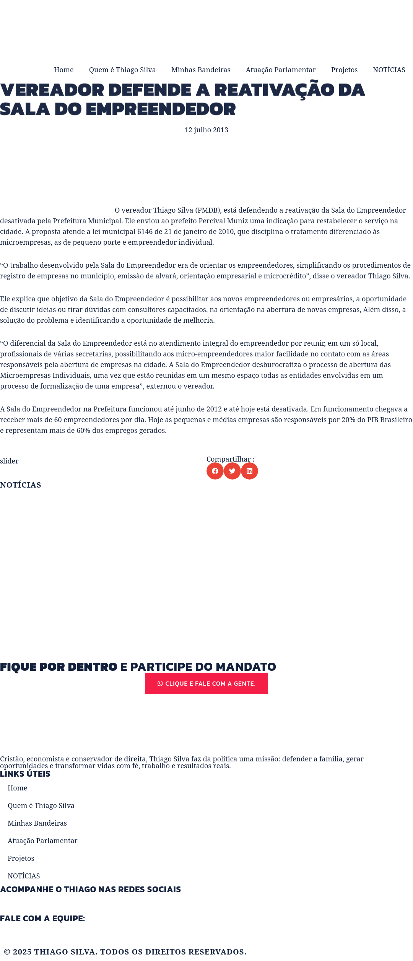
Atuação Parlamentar (281, 69)
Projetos (344, 69)
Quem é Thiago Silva (122, 69)
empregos (121, 430)
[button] (215, 471)
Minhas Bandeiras (201, 69)
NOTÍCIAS (389, 69)
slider (9, 460)
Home (63, 69)
